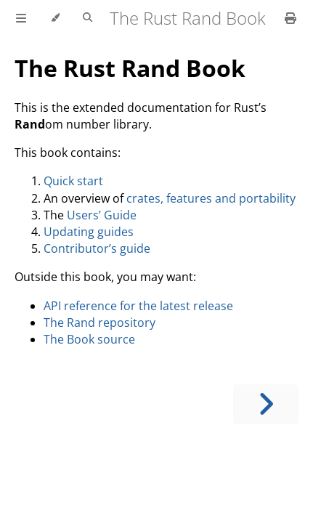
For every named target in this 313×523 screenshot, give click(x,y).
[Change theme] (54, 18)
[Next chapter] (265, 404)
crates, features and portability (211, 198)
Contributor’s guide (97, 248)
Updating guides (89, 232)
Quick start (73, 181)
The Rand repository (99, 323)
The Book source (89, 339)
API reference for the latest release (138, 306)
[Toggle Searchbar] (87, 18)
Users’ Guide (102, 215)
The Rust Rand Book (130, 68)
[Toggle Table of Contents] (21, 18)
